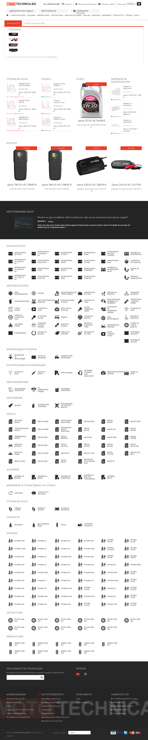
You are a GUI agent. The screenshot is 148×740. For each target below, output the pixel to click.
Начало (9, 22)
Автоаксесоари (73, 15)
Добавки (106, 15)
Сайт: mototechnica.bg (16, 713)
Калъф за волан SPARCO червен (59, 85)
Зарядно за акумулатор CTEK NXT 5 (127, 122)
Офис (9, 706)
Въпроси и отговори (50, 702)
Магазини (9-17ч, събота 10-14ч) (20, 710)
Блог (136, 15)
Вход (78, 699)
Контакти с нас (14, 702)
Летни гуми (56, 15)
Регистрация (82, 702)
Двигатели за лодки (21, 11)
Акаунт (67, 4)
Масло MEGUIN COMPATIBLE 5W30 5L (91, 126)
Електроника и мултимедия (26, 365)
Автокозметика (17, 382)
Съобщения (46, 710)
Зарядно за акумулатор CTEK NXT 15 (128, 105)
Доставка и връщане (51, 699)
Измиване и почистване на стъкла (31, 485)
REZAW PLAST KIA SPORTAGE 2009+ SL (24, 85)
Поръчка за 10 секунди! (86, 4)
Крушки (31, 15)
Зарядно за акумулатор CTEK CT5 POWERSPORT (129, 89)
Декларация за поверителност (55, 717)
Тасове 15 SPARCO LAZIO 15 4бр (59, 119)
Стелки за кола (17, 79)
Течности (118, 15)
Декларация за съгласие (51, 721)
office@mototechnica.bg (123, 706)
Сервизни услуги (82, 12)
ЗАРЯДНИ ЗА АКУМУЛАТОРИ (120, 80)
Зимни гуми (43, 15)
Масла (86, 15)
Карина (50, 221)
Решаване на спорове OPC (18, 717)
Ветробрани (49, 11)
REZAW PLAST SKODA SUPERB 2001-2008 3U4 (24, 103)
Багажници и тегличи (22, 349)
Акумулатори (18, 15)
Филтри (96, 15)
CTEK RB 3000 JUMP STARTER (56, 189)
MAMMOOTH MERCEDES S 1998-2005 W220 (24, 120)
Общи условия (47, 713)
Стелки (128, 15)
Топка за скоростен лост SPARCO (59, 102)
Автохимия (14, 398)
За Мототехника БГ (16, 699)
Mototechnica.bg (119, 710)
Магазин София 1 (107, 4)
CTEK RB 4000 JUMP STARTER (21, 189)
